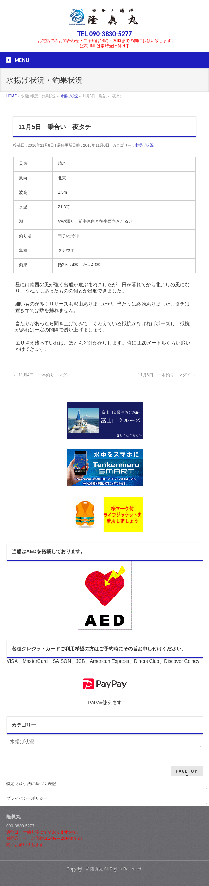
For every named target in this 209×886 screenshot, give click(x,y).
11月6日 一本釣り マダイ (167, 374)
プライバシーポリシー (27, 798)
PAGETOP (187, 771)
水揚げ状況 (144, 145)
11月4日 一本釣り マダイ (42, 374)
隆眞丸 (96, 869)
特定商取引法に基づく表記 (31, 783)
